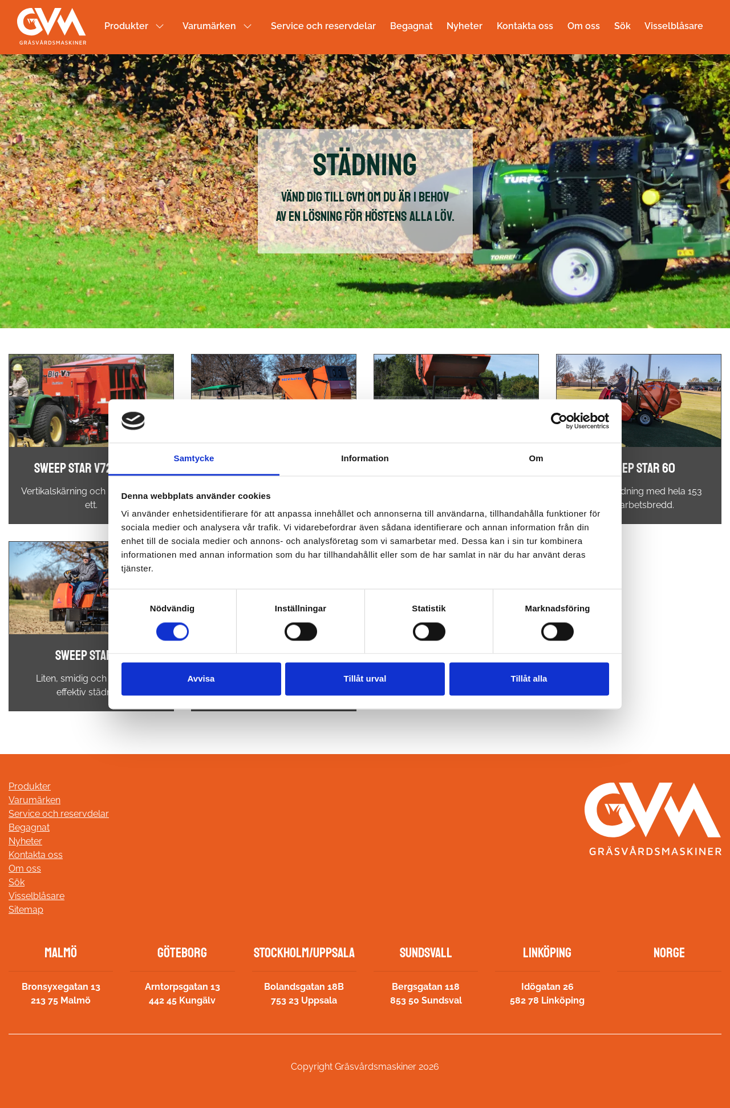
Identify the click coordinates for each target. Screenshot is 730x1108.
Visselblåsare (673, 26)
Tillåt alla (529, 679)
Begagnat (411, 26)
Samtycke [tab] (194, 459)
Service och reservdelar (323, 26)
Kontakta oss (525, 26)
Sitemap (26, 909)
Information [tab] (365, 459)
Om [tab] (536, 459)
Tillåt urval (365, 679)
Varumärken (209, 26)
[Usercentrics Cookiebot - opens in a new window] (559, 420)
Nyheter (464, 26)
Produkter (126, 26)
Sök (622, 26)
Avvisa (201, 679)
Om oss (583, 26)
